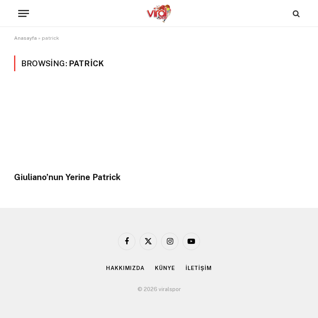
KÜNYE (165, 268)
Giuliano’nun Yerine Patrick (67, 177)
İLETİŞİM (199, 268)
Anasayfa (25, 38)
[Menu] (23, 13)
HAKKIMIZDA (125, 268)
